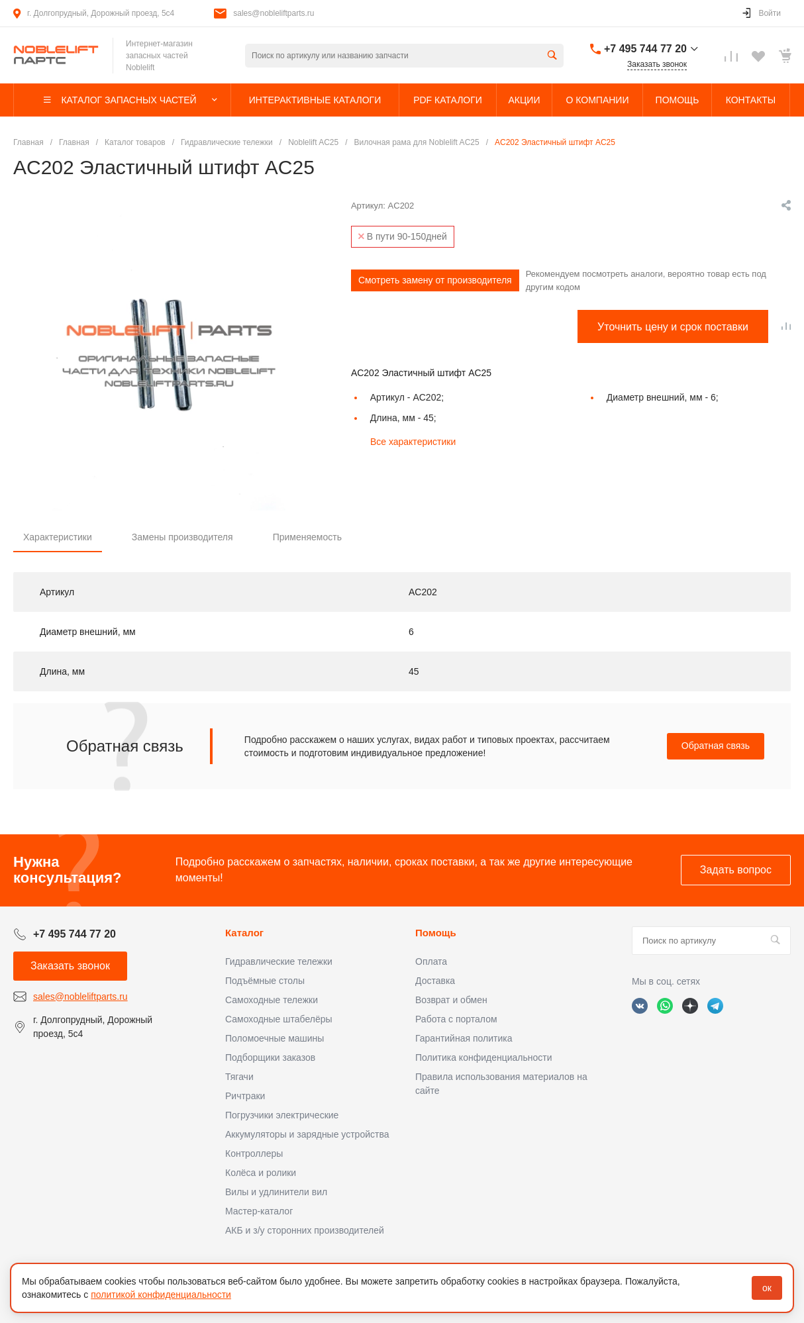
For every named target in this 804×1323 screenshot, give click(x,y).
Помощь (435, 932)
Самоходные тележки (271, 1000)
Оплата (431, 961)
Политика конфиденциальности (483, 1057)
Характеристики (57, 537)
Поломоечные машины (274, 1038)
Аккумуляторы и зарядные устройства (307, 1134)
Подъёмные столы (265, 980)
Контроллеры (254, 1153)
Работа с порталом (456, 1019)
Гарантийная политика (463, 1038)
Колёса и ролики (260, 1172)
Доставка (435, 980)
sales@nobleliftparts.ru (273, 13)
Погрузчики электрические (281, 1115)
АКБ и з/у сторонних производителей (304, 1230)
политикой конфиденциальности (161, 1294)
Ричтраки (245, 1096)
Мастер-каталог (259, 1211)
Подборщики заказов (270, 1057)
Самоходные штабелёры (278, 1019)
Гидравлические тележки (278, 961)
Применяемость (307, 537)
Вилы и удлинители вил (276, 1192)
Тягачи (239, 1076)
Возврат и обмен (451, 1000)
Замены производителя (182, 537)
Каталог (244, 932)
